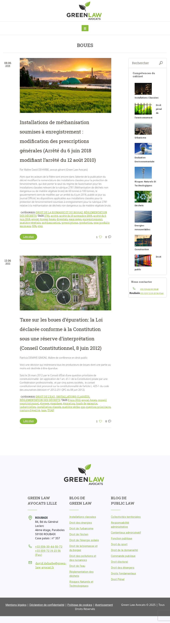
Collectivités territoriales (126, 517)
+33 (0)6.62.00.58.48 (149, 289)
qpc (83, 407)
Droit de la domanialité (124, 550)
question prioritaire (98, 407)
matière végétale (30, 222)
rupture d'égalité (30, 410)
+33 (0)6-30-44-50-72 (48, 546)
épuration (69, 403)
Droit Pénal (117, 579)
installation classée (49, 407)
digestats (62, 219)
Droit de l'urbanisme (81, 528)
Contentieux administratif (126, 532)
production (86, 222)
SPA (34, 226)
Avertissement (104, 605)
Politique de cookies (79, 605)
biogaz (44, 219)
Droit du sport (119, 544)
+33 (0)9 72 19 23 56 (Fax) (152, 293)
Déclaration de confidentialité (46, 605)
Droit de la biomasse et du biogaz (59, 212)
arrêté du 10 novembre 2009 (75, 215)
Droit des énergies (80, 522)
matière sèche (71, 407)
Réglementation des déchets (40, 400)
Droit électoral (119, 561)
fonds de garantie (86, 403)
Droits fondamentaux (123, 573)
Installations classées (72, 396)
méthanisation (51, 222)
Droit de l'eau (45, 396)
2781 (47, 215)
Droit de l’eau (77, 566)
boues (52, 219)
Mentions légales (15, 605)
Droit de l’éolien (78, 534)
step (40, 226)
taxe (43, 410)
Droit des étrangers (122, 567)
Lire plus (28, 236)
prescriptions (69, 222)
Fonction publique (121, 538)
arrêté (54, 215)
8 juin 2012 (74, 400)
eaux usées (75, 219)
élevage (44, 403)
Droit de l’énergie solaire (84, 540)
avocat (35, 219)
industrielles (28, 407)
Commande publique (123, 556)
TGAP (50, 410)
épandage (56, 403)
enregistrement (92, 219)
